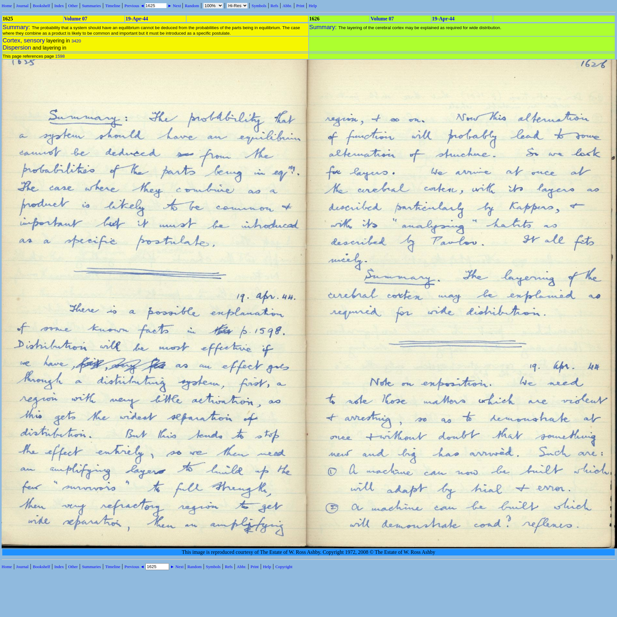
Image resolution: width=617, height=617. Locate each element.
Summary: (17, 27)
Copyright (283, 566)
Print (300, 5)
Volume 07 (75, 18)
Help (313, 5)
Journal (22, 5)
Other (73, 5)
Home (7, 5)
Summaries (91, 5)
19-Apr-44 (136, 18)
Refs (274, 5)
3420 (76, 41)
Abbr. (287, 5)
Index (59, 5)
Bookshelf (41, 5)
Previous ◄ (134, 5)
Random (192, 5)
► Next (174, 5)
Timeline (112, 5)
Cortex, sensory (24, 40)
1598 (60, 56)
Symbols (259, 5)
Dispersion (17, 47)
